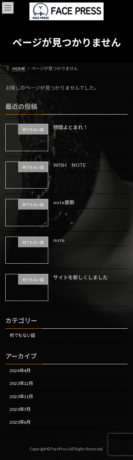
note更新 (63, 202)
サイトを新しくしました (80, 277)
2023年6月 (20, 422)
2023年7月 (20, 409)
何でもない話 (22, 335)
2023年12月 (21, 383)
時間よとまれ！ (70, 127)
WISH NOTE (69, 165)
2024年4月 (20, 370)
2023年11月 (21, 396)
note (59, 240)
